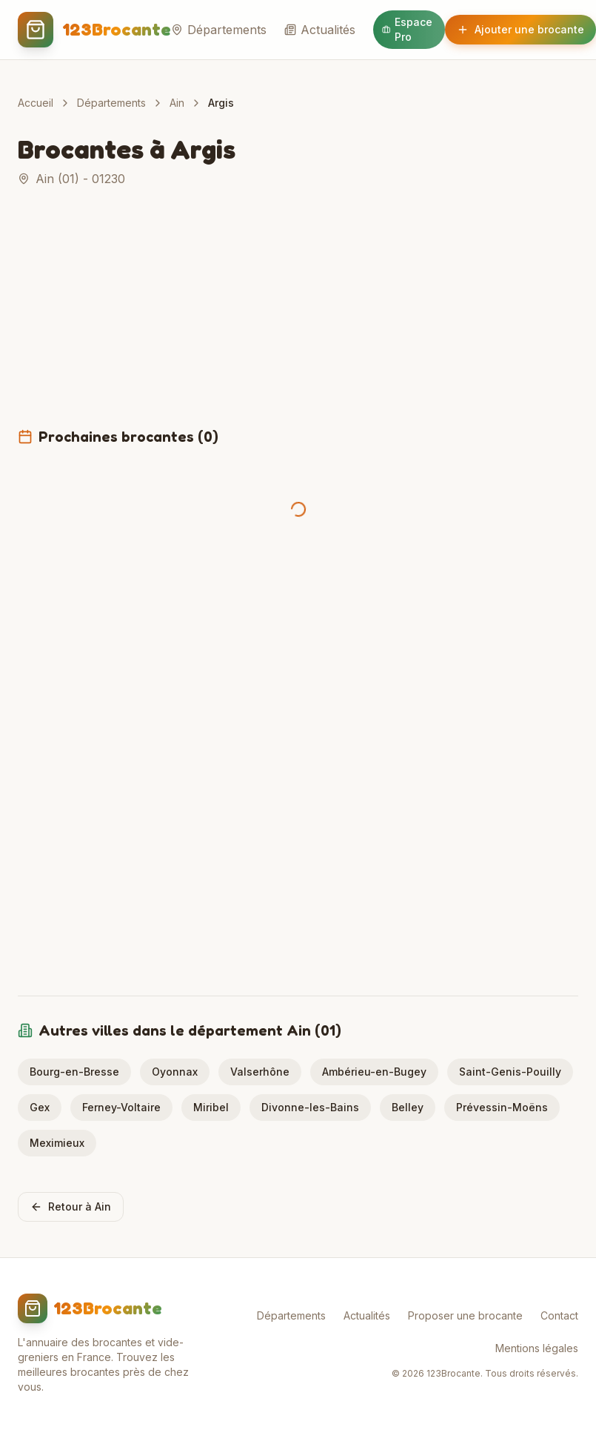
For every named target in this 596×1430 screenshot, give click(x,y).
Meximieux (57, 1142)
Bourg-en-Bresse (74, 1071)
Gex (40, 1107)
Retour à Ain (70, 1206)
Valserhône (259, 1071)
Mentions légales (536, 1348)
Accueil (35, 102)
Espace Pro (407, 29)
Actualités (319, 29)
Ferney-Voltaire (121, 1107)
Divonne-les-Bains (310, 1107)
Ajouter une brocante (520, 29)
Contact (559, 1315)
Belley (407, 1107)
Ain (177, 102)
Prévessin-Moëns (502, 1107)
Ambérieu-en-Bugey (374, 1071)
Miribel (211, 1107)
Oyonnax (175, 1071)
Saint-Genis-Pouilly (510, 1071)
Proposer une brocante (465, 1315)
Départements (219, 29)
